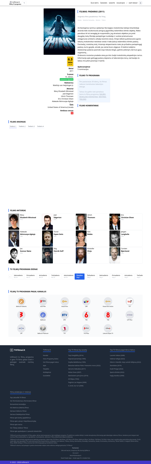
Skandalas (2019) (115, 365)
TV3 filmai (56, 439)
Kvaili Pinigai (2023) (116, 369)
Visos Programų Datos (50, 359)
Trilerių (67, 441)
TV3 (21, 320)
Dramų (72, 441)
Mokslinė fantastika (88, 20)
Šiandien (103, 3)
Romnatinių (78, 441)
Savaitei (112, 3)
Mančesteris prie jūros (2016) (78, 376)
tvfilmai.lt (13, 357)
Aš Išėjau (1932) (73, 379)
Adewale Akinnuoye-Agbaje (62, 101)
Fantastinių (91, 441)
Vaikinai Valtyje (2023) (117, 359)
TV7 (130, 306)
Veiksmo (61, 441)
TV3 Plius (86, 333)
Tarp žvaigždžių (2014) (75, 355)
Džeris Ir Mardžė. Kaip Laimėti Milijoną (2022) (125, 362)
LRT (21, 333)
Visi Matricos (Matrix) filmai (19, 408)
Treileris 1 (13, 126)
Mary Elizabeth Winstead (63, 91)
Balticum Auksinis (21, 306)
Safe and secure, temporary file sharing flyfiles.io (75, 450)
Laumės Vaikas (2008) (117, 355)
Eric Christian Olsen (65, 99)
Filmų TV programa (15, 4)
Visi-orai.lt (75, 453)
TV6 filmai (91, 439)
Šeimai (133, 441)
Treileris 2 (22, 126)
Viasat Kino (64, 306)
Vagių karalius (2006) (117, 376)
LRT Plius (129, 320)
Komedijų (85, 441)
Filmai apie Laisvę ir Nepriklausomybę (23, 421)
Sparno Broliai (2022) (117, 372)
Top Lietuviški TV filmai (18, 397)
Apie (44, 365)
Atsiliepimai (47, 372)
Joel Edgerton (68, 94)
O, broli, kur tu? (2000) (75, 386)
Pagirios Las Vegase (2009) (77, 382)
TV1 (65, 333)
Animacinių (111, 441)
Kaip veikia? (133, 3)
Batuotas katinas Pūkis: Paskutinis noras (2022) (84, 365)
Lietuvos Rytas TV (108, 333)
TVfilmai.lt (13, 435)
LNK (86, 306)
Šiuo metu (95, 3)
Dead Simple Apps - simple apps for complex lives (75, 458)
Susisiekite (46, 376)
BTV (65, 320)
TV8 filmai (98, 439)
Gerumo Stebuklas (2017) (77, 369)
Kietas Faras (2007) (74, 372)
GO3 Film (43, 306)
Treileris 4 (40, 126)
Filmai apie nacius (16, 424)
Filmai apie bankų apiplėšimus (20, 418)
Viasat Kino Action (108, 306)
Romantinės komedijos (18, 404)
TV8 (108, 320)
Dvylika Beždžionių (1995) (77, 362)
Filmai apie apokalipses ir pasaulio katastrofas (26, 431)
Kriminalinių (103, 441)
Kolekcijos (121, 3)
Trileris (104, 20)
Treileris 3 (31, 126)
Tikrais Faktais (119, 441)
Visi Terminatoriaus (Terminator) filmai (23, 401)
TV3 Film (103, 439)
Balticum (43, 320)
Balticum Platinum (43, 333)
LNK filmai (62, 439)
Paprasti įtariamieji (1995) (77, 359)
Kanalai (45, 355)
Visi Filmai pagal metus (51, 362)
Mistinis (98, 20)
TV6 (86, 320)
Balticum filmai (83, 439)
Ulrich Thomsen (67, 96)
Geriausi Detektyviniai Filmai (20, 414)
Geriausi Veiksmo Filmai (18, 411)
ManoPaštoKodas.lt (75, 455)
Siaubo (80, 20)
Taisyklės (46, 369)
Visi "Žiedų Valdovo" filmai (19, 428)
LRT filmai (69, 439)
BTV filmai (75, 439)
